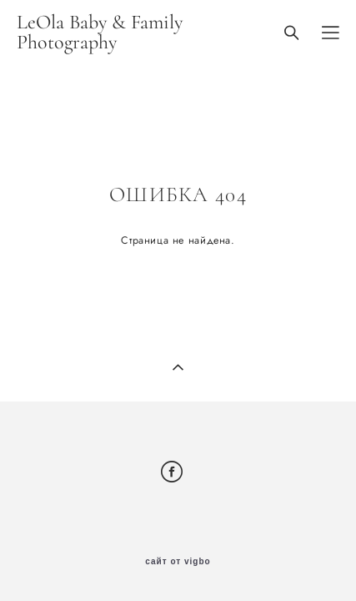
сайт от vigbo (177, 562)
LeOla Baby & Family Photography (100, 33)
